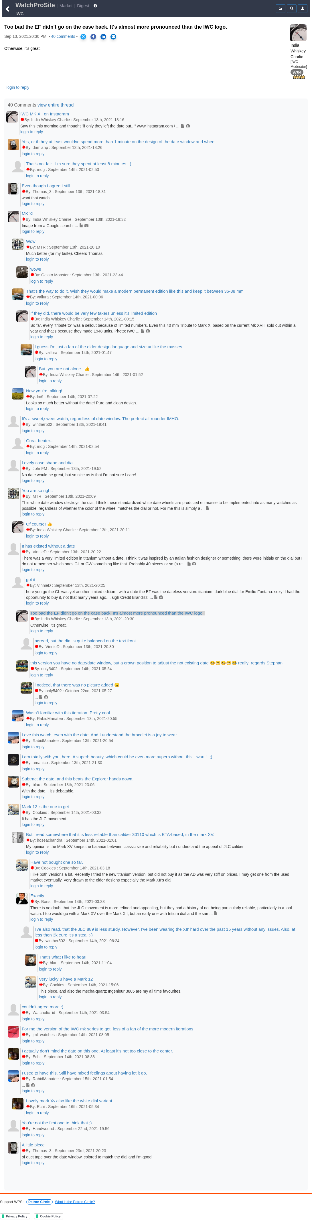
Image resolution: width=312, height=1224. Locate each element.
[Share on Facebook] (93, 37)
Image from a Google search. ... (55, 225)
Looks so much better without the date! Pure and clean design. (81, 403)
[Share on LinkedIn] (103, 37)
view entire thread (55, 105)
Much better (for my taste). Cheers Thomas (64, 253)
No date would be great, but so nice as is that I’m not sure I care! (79, 475)
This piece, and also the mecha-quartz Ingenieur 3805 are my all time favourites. (110, 991)
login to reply (18, 87)
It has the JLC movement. (45, 818)
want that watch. (36, 198)
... (41, 697)
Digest (83, 5)
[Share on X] (83, 37)
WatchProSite (35, 5)
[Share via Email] (113, 37)
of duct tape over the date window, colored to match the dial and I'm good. (87, 1157)
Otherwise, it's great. (48, 625)
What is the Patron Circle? (75, 1202)
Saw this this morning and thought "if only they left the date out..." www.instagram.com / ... (105, 126)
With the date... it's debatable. (48, 791)
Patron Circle (39, 1202)
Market (66, 5)
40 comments (63, 36)
